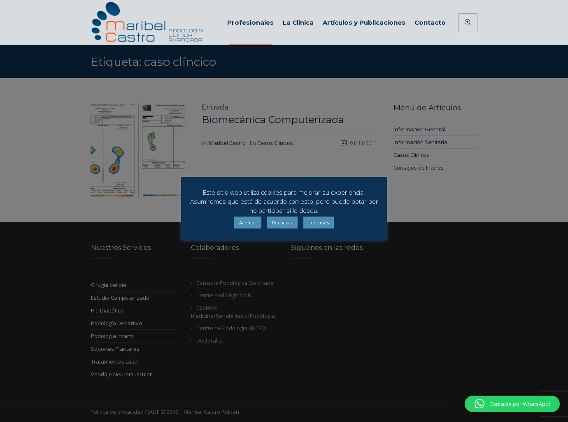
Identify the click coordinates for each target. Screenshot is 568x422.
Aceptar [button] (247, 222)
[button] (512, 404)
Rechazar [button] (282, 222)
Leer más (318, 222)
